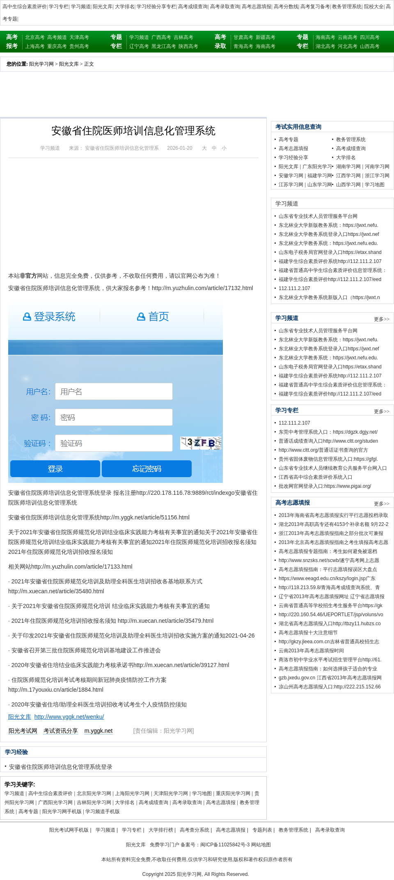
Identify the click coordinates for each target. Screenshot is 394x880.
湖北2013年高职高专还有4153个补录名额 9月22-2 (333, 524)
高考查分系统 (194, 830)
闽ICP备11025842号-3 (225, 845)
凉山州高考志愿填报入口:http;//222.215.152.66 (330, 687)
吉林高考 (183, 37)
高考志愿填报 (256, 6)
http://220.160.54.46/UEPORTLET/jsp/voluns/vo (331, 614)
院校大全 (374, 6)
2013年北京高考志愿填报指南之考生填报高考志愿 (333, 542)
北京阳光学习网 (94, 793)
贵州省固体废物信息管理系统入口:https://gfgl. (328, 459)
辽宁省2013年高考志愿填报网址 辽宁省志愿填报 (332, 596)
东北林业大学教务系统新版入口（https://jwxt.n (329, 297)
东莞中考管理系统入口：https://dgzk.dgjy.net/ (328, 432)
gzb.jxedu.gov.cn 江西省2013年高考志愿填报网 (330, 678)
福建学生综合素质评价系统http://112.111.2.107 (330, 261)
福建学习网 (319, 175)
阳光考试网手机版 (69, 830)
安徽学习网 (291, 175)
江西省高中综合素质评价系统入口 (316, 477)
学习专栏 (59, 6)
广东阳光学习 (317, 166)
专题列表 (262, 830)
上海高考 (35, 46)
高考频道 (57, 37)
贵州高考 (79, 46)
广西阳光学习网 (55, 802)
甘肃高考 (243, 37)
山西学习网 (348, 184)
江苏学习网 (291, 184)
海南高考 (265, 46)
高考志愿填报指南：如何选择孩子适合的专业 (328, 669)
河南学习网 (377, 166)
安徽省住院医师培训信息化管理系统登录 (60, 766)
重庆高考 (57, 46)
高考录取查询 (225, 6)
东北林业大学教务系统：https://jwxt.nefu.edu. (328, 243)
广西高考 (161, 37)
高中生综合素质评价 (24, 6)
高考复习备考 (315, 6)
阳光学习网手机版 (62, 811)
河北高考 (347, 46)
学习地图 (202, 793)
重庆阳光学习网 (233, 793)
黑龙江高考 (163, 46)
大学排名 (125, 6)
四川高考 (370, 37)
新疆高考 (265, 37)
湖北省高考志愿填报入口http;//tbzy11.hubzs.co (330, 623)
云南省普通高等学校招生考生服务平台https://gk (331, 605)
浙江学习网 (377, 175)
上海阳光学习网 (132, 793)
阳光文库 (102, 6)
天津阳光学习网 (170, 793)
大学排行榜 (161, 830)
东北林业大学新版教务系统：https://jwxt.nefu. (328, 225)
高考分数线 (286, 6)
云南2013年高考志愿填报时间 (311, 651)
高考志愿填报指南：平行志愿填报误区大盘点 (328, 569)
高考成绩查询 (193, 6)
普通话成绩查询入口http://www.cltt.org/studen (328, 441)
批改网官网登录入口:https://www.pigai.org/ (325, 486)
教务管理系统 (347, 6)
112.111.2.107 (294, 288)
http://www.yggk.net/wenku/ (69, 716)
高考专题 (28, 811)
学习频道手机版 (102, 811)
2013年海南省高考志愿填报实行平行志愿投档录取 (333, 515)
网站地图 (261, 845)
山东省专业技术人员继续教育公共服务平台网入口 (333, 468)
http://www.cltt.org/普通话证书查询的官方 (323, 450)
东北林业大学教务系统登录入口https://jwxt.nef (329, 234)
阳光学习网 (41, 64)
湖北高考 (325, 46)
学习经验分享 (293, 157)
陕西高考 (188, 46)
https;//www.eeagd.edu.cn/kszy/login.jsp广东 (327, 578)
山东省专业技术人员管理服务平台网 (318, 216)
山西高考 (370, 46)
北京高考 (35, 37)
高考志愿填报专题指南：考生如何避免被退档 (328, 551)
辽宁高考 (139, 46)
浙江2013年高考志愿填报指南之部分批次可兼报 (331, 533)
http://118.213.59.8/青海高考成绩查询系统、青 (329, 587)
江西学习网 (348, 175)
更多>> (381, 319)
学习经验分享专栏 (156, 6)
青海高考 (243, 46)
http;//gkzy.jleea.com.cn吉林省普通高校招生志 (329, 642)
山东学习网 (319, 184)
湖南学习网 (348, 166)
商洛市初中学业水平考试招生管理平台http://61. (330, 660)
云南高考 (347, 37)
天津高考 (79, 37)
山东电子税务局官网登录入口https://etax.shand (330, 252)
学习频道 (81, 6)
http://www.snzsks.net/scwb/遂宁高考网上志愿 (329, 560)
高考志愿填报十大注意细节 (308, 632)
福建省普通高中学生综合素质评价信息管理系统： (333, 270)
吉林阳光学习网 (94, 802)
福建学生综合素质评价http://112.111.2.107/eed (330, 279)
